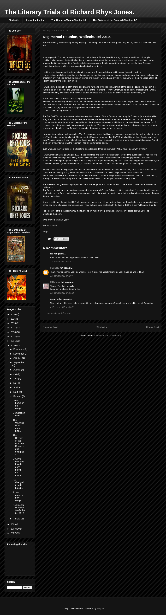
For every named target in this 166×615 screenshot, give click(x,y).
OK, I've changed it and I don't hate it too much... (18, 467)
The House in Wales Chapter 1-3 (68, 20)
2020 (13, 314)
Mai (15, 383)
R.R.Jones (55, 282)
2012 (13, 336)
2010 (13, 345)
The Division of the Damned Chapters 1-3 (115, 20)
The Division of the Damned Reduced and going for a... (18, 445)
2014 (13, 327)
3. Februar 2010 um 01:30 (62, 293)
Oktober (17, 358)
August (17, 369)
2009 (13, 524)
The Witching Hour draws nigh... (18, 425)
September (18, 362)
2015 (13, 323)
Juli (15, 374)
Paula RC (54, 268)
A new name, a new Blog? (18, 496)
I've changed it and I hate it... (18, 483)
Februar (17, 396)
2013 (13, 332)
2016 (13, 318)
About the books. (35, 20)
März (16, 392)
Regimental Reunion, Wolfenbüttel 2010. (19, 509)
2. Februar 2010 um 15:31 (62, 261)
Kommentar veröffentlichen (59, 313)
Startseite (14, 20)
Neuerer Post (50, 327)
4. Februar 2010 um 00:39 (62, 307)
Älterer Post (152, 327)
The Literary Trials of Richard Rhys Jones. (69, 12)
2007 (13, 533)
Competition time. (19, 414)
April (15, 387)
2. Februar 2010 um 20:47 (62, 276)
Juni (15, 378)
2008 (13, 528)
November (18, 353)
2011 (13, 341)
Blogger (100, 608)
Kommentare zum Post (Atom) (106, 335)
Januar (17, 518)
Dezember (18, 349)
